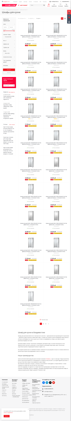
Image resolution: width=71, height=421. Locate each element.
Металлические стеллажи (36, 397)
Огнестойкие (25, 391)
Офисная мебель (34, 400)
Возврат (14, 390)
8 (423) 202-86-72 (65, 1)
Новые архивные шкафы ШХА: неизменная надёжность (8, 98)
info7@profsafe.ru (55, 1)
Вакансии (4, 393)
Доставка (14, 383)
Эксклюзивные (25, 402)
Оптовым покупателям (5, 384)
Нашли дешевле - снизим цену (16, 396)
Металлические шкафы (36, 385)
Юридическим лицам (5, 387)
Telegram (47, 382)
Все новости (12, 92)
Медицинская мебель (35, 394)
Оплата (14, 385)
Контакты (4, 395)
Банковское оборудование (35, 388)
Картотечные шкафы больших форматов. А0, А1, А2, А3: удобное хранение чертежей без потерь (8, 130)
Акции (13, 391)
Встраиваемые (25, 400)
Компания (5, 379)
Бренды (14, 393)
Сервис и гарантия (14, 387)
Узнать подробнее (8, 412)
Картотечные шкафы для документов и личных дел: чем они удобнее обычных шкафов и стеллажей (8, 151)
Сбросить (9, 72)
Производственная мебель (37, 391)
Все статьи (12, 124)
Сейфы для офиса (24, 385)
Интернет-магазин (15, 380)
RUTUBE (50, 382)
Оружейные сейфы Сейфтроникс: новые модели (8, 106)
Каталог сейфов (24, 380)
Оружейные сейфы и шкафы (26, 388)
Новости (4, 390)
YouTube (53, 382)
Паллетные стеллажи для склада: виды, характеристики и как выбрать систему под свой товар (8, 140)
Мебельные (25, 396)
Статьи (3, 391)
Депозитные (25, 398)
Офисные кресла (36, 402)
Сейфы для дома (26, 383)
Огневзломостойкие (27, 395)
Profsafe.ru (48, 358)
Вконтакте (43, 382)
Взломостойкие (26, 393)
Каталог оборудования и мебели (36, 381)
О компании (5, 382)
